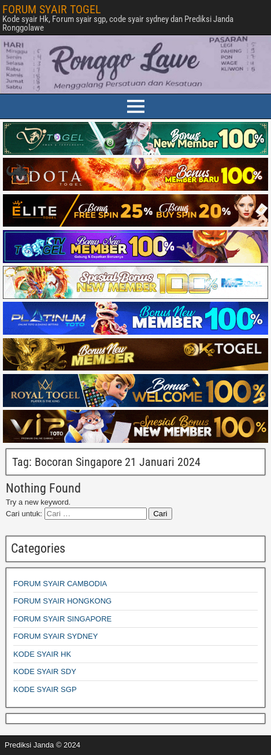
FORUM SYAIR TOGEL (51, 9)
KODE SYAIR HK (42, 654)
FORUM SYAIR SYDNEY (55, 636)
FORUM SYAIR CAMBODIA (60, 583)
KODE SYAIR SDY (44, 671)
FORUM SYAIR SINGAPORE (62, 619)
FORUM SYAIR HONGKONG (62, 601)
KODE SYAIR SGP (45, 689)
